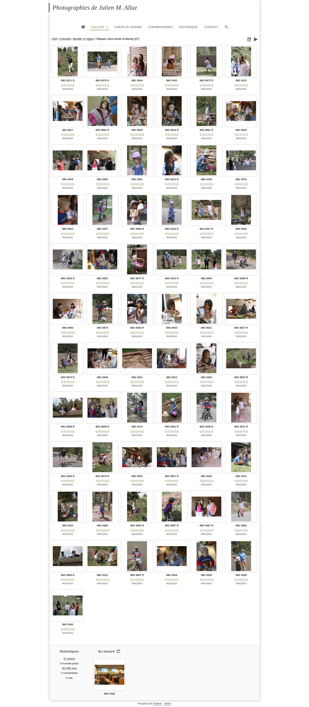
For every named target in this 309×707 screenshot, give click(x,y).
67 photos (69, 658)
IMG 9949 (102, 377)
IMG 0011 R (67, 80)
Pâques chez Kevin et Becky (115, 38)
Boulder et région (83, 38)
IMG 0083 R (137, 327)
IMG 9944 (206, 278)
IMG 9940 (67, 327)
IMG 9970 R (102, 476)
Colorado (65, 38)
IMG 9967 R (172, 525)
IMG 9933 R (172, 179)
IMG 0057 (102, 228)
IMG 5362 (109, 693)
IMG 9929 (206, 575)
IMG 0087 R (206, 525)
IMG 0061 (136, 179)
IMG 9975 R (67, 377)
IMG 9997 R (241, 377)
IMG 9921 (206, 327)
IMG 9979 (102, 327)
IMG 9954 (102, 179)
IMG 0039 (206, 179)
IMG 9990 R (67, 575)
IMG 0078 (241, 179)
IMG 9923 (67, 228)
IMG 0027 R (206, 228)
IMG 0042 (206, 476)
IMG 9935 (171, 327)
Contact (211, 27)
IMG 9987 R (137, 575)
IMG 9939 (241, 129)
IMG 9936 (136, 129)
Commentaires (160, 27)
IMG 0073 (136, 426)
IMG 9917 (67, 129)
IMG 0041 (171, 80)
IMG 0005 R (137, 525)
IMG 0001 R (172, 426)
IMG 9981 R (206, 129)
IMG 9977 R (137, 278)
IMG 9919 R (172, 129)
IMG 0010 (241, 80)
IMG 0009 (67, 179)
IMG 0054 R (172, 228)
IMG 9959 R (102, 426)
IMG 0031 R (241, 426)
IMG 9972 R (206, 80)
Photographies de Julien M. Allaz (95, 7)
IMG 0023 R (172, 278)
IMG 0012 (102, 575)
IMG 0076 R (102, 80)
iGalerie (157, 703)
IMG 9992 (241, 228)
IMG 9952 (102, 278)
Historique (188, 27)
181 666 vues (69, 668)
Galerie (97, 27)
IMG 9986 (102, 525)
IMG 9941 (136, 377)
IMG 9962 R (102, 129)
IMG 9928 (171, 575)
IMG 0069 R (241, 278)
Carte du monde (128, 27)
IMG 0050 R (67, 278)
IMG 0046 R (206, 426)
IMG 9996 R (67, 426)
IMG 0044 (136, 80)
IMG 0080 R (137, 228)
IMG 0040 (67, 624)
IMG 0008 (241, 575)
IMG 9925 (136, 476)
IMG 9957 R (172, 476)
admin (167, 703)
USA (54, 38)
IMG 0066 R (67, 476)
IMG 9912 (171, 377)
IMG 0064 (241, 525)
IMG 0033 (241, 476)
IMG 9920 (206, 377)
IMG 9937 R (241, 327)
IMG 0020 (67, 525)
